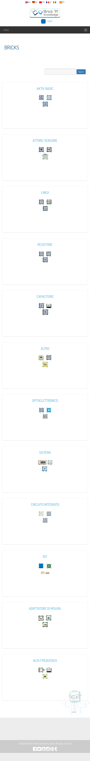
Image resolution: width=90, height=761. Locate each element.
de (34, 2)
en (27, 2)
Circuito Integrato (45, 504)
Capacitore (45, 296)
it (55, 2)
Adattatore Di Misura (45, 608)
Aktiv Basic (45, 88)
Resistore (45, 244)
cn (41, 2)
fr (48, 2)
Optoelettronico (45, 400)
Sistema (45, 452)
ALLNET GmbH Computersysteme (40, 743)
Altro (45, 348)
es (61, 2)
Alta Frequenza (45, 660)
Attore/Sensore (45, 140)
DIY (45, 556)
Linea (45, 192)
